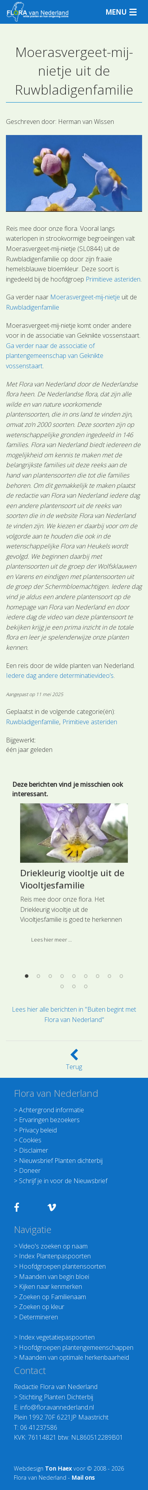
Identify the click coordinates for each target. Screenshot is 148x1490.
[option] (74, 955)
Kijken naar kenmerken (50, 1286)
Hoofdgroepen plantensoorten (62, 1266)
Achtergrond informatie (51, 1110)
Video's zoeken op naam (53, 1246)
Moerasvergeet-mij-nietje (85, 297)
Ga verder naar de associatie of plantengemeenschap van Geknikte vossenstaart (54, 355)
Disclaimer (33, 1150)
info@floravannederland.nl (57, 1407)
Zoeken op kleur (41, 1306)
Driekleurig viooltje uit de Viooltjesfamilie (72, 958)
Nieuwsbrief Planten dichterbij (61, 1160)
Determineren (38, 1317)
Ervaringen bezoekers (49, 1119)
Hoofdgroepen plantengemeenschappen (76, 1347)
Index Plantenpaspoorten (55, 1256)
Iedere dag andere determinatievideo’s (60, 675)
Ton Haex (58, 1468)
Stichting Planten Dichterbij (56, 1397)
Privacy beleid (38, 1130)
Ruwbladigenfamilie (32, 307)
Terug (74, 1062)
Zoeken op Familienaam (52, 1296)
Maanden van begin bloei (54, 1276)
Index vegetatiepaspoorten (57, 1337)
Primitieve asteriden (113, 279)
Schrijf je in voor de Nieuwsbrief (63, 1180)
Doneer (30, 1170)
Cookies (30, 1140)
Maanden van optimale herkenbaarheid (74, 1357)
